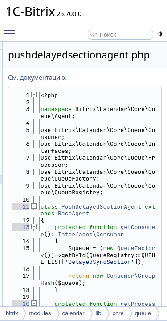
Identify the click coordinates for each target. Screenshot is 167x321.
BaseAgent (113, 262)
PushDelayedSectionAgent (122, 251)
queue (143, 313)
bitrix (12, 313)
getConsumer (127, 283)
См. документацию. (87, 77)
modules (40, 313)
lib (98, 313)
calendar (73, 313)
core (117, 313)
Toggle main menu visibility (12, 29)
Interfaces (122, 290)
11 (71, 248)
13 (71, 276)
